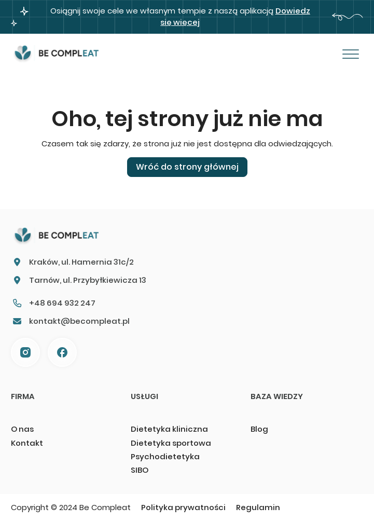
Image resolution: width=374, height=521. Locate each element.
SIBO (139, 469)
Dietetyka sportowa (171, 442)
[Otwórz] (351, 54)
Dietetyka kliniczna (169, 428)
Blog (259, 428)
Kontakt (27, 442)
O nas (22, 428)
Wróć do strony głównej (187, 167)
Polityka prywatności (183, 507)
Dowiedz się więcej (235, 16)
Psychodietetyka (165, 456)
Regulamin (258, 507)
